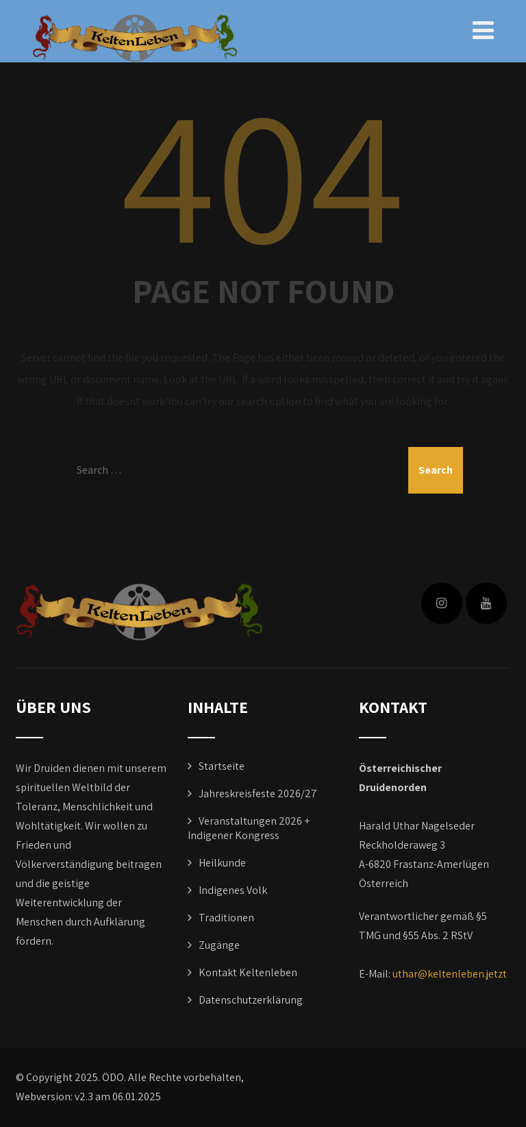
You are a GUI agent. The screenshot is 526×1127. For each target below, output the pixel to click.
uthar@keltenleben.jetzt (449, 974)
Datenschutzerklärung (251, 1000)
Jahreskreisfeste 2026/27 (258, 793)
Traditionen (226, 917)
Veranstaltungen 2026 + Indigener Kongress (249, 828)
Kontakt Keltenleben (248, 972)
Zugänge (219, 945)
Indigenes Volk (233, 890)
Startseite (222, 766)
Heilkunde (222, 863)
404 (263, 172)
